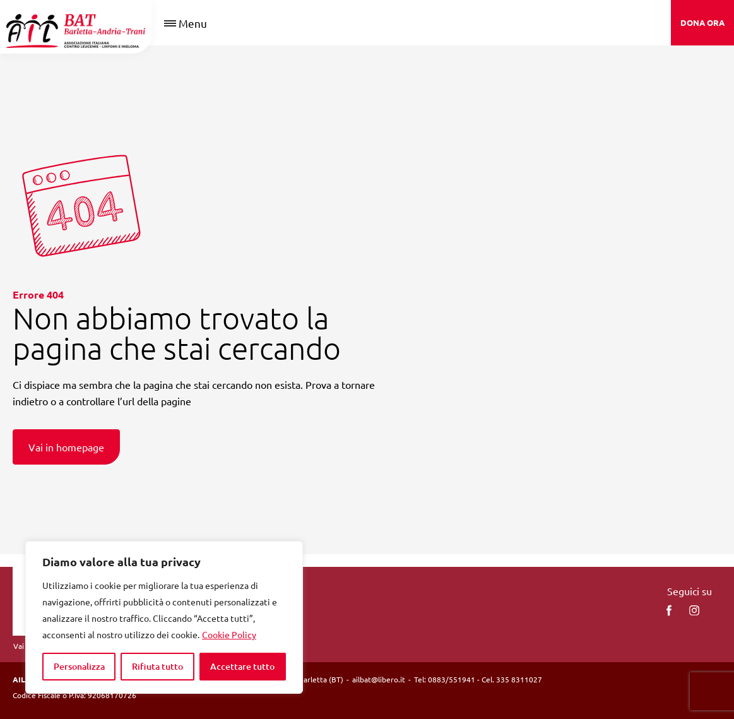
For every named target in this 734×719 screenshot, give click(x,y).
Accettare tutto (242, 666)
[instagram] (694, 610)
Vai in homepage (66, 447)
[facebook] (669, 610)
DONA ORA (702, 22)
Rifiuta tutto (157, 666)
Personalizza (79, 666)
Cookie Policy (229, 634)
